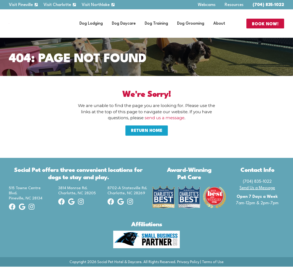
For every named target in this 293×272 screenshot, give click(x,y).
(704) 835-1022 (268, 5)
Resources (234, 5)
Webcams (207, 5)
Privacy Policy (188, 267)
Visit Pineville (21, 5)
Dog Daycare (124, 26)
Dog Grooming (190, 26)
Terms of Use (213, 267)
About (219, 26)
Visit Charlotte (57, 5)
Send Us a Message (257, 193)
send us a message (164, 123)
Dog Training (156, 26)
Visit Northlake (96, 5)
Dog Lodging (91, 26)
